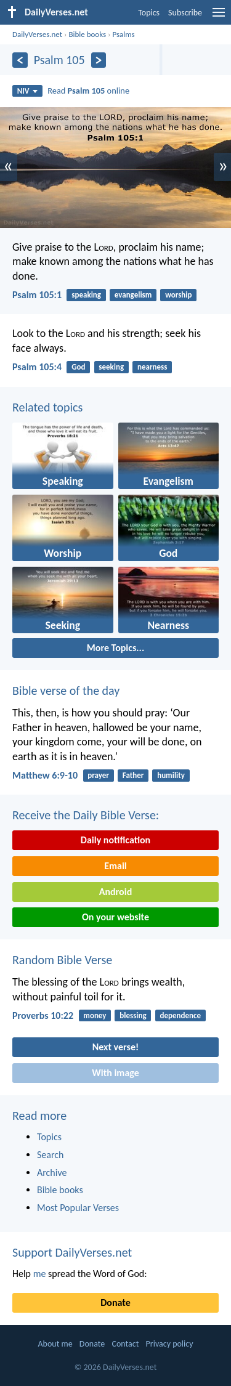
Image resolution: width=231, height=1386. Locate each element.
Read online (88, 90)
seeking (111, 366)
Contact (125, 1344)
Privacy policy (169, 1344)
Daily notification (115, 840)
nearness (152, 366)
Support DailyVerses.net (72, 1252)
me (39, 1273)
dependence (180, 1015)
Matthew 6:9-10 (45, 775)
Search (50, 1155)
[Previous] (20, 60)
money (94, 1015)
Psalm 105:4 (37, 367)
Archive (52, 1172)
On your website (115, 917)
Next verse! (115, 1047)
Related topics (47, 407)
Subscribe (185, 12)
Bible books (87, 34)
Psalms (123, 34)
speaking (86, 294)
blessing (133, 1015)
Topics (149, 12)
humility (171, 775)
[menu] (218, 17)
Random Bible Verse (62, 959)
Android (115, 892)
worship (178, 294)
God (78, 366)
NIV (27, 90)
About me (55, 1344)
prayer (98, 775)
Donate (115, 1302)
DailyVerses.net (37, 34)
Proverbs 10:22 (42, 1015)
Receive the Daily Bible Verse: (85, 815)
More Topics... (115, 648)
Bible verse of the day (66, 690)
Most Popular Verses (78, 1208)
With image (115, 1073)
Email (115, 866)
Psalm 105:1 (37, 295)
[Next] (99, 60)
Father (133, 775)
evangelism (133, 294)
